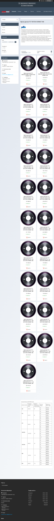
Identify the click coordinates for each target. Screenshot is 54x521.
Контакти (39, 11)
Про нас (32, 11)
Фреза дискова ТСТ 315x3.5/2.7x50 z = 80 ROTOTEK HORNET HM (45, 136)
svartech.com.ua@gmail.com (7, 74)
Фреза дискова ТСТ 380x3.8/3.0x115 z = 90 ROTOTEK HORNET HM (45, 321)
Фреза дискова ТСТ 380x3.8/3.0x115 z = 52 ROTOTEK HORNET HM (28, 259)
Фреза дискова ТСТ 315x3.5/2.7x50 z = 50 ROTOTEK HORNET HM (28, 106)
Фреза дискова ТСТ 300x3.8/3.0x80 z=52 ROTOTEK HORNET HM (45, 74)
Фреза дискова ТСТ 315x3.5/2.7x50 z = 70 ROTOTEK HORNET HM (28, 136)
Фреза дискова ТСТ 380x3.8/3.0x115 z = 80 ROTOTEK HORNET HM (28, 321)
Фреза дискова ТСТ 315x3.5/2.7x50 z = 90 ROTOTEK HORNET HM (28, 167)
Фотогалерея (5, 485)
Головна (19, 11)
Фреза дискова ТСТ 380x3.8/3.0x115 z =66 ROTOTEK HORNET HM (28, 290)
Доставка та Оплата (48, 11)
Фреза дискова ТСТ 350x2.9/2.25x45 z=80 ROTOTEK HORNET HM (45, 198)
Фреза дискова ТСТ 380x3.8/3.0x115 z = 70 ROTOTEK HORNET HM (45, 290)
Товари (25, 11)
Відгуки (3, 32)
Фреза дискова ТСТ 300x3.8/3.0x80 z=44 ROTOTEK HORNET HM (28, 75)
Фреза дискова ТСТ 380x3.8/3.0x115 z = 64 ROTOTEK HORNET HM (45, 259)
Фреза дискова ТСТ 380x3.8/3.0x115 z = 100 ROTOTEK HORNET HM (28, 351)
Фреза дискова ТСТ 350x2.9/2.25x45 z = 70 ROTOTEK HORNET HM (28, 198)
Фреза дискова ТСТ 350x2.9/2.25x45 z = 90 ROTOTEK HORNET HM (28, 229)
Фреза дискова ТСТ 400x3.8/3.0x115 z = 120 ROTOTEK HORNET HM (28, 382)
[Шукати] (17, 19)
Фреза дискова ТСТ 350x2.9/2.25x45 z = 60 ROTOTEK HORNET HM (45, 167)
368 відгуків (42, 0)
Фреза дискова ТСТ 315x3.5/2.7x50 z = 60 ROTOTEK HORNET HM (45, 106)
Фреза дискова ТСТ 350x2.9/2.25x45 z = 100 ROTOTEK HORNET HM (45, 229)
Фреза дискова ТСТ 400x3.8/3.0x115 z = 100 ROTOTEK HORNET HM (45, 351)
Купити (29, 114)
